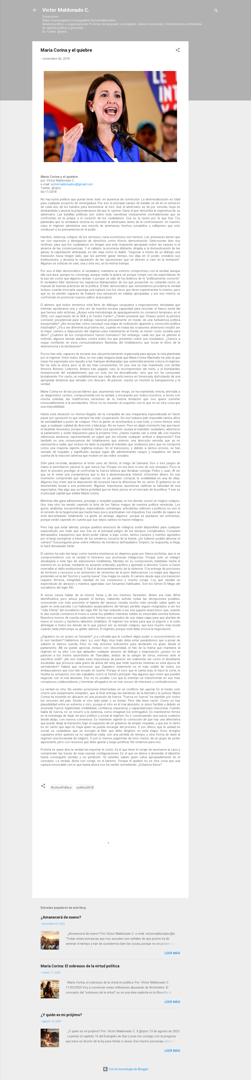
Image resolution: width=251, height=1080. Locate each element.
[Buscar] (216, 11)
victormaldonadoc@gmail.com (72, 184)
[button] (177, 51)
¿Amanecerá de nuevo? (61, 917)
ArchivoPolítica (61, 787)
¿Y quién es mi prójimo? (61, 1015)
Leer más (172, 953)
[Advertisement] (205, 104)
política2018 (85, 787)
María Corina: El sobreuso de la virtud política (80, 966)
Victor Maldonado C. (65, 10)
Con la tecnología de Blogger (125, 1069)
